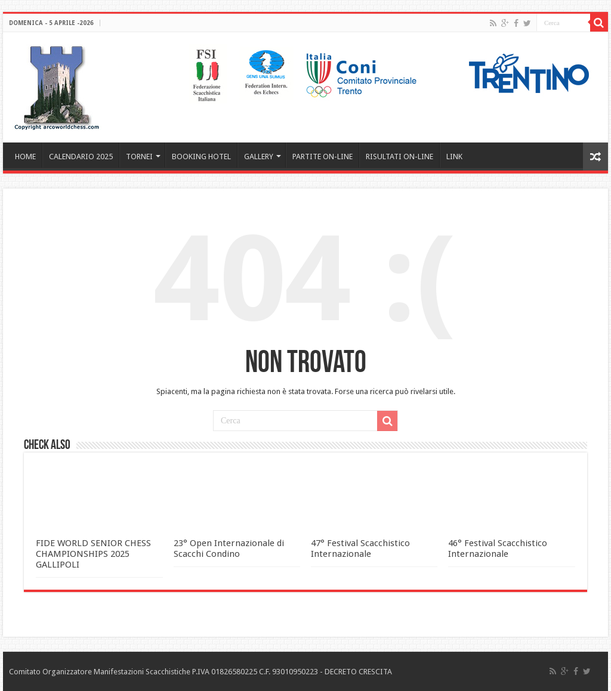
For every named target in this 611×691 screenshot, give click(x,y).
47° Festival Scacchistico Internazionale (360, 548)
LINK (454, 156)
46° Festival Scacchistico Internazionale (497, 548)
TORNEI (139, 156)
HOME (25, 156)
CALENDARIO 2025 (81, 156)
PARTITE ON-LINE (322, 156)
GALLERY (258, 156)
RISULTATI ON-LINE (399, 156)
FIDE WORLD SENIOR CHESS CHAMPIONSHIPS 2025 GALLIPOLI (93, 554)
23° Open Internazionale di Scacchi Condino (229, 548)
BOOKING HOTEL (201, 156)
